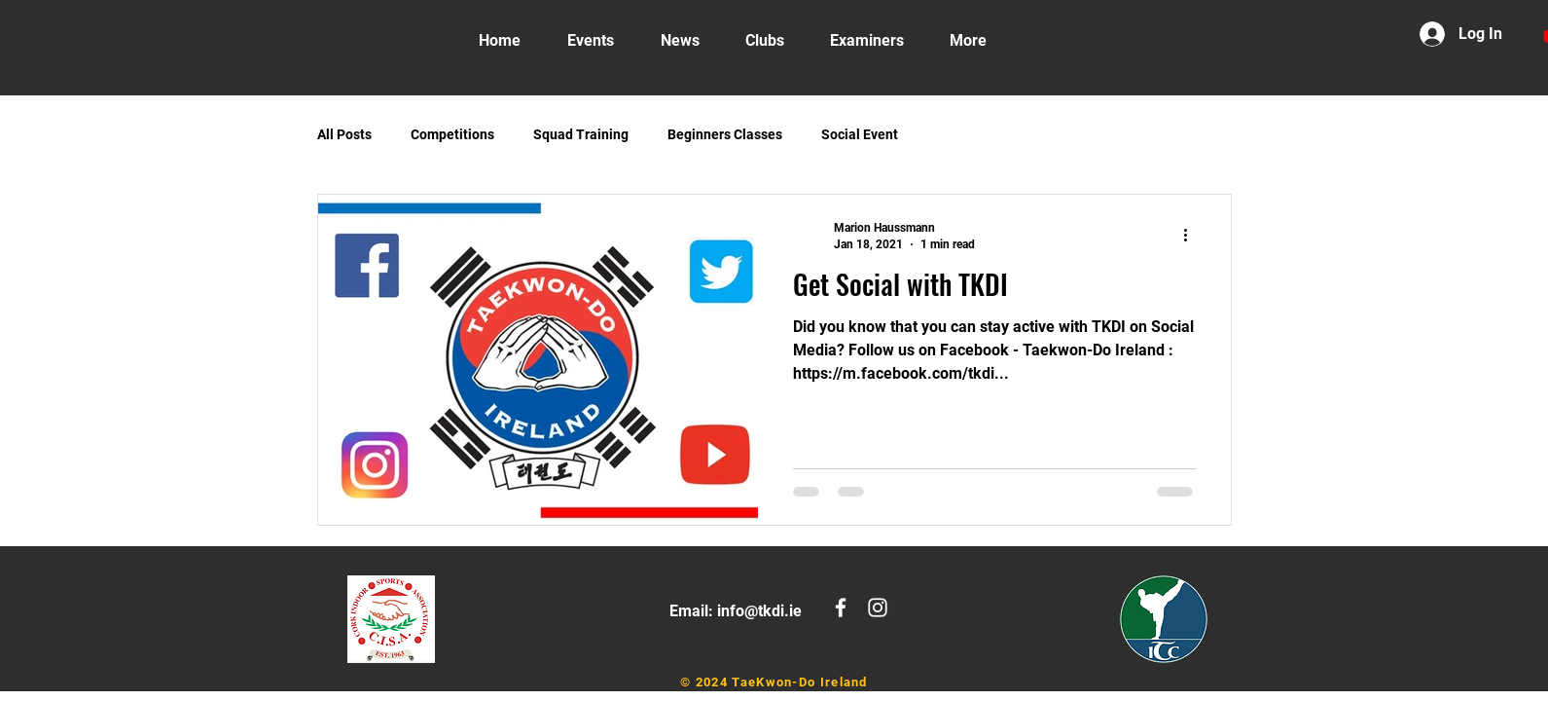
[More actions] (1193, 234)
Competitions (452, 134)
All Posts (344, 134)
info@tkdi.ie (759, 611)
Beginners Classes (724, 134)
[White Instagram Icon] (877, 607)
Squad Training (581, 134)
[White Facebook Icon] (840, 607)
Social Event (859, 134)
